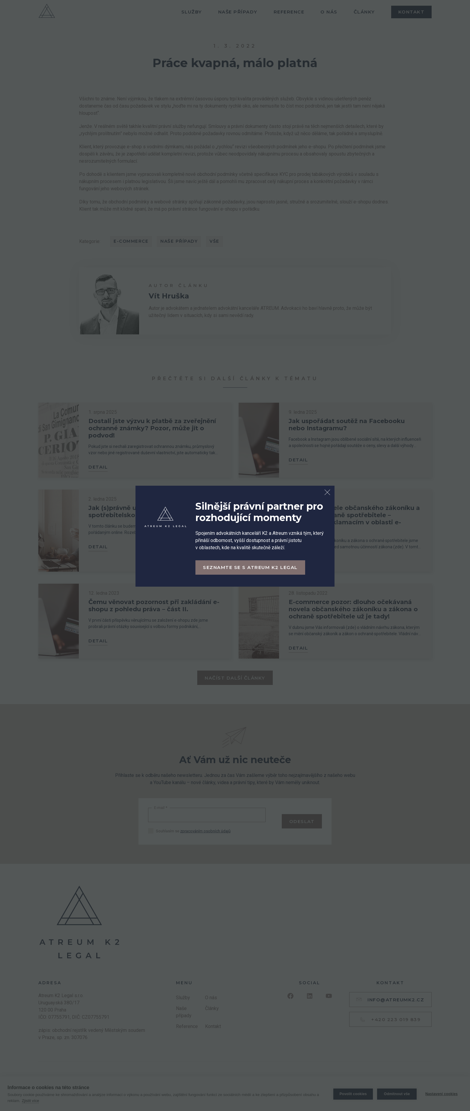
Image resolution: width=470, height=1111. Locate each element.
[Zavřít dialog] (327, 493)
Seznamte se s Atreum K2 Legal (250, 567)
